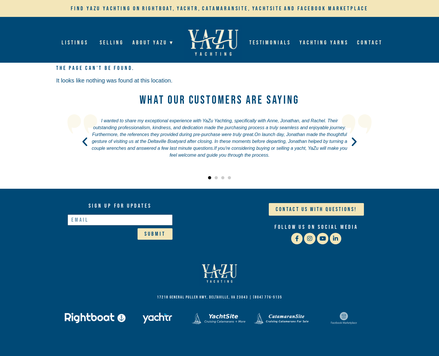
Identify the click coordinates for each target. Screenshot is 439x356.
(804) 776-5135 (267, 297)
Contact (370, 42)
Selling (112, 42)
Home (213, 42)
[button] (85, 141)
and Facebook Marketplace (326, 8)
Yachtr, (189, 8)
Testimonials (270, 42)
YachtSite (267, 8)
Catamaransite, (226, 8)
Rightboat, (158, 8)
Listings (76, 42)
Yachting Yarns (324, 42)
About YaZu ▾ (154, 42)
